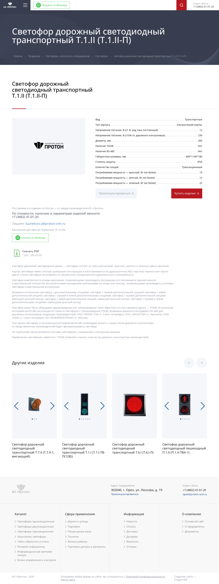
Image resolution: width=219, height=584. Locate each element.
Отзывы (131, 546)
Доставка (132, 531)
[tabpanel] (48, 145)
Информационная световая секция (34, 553)
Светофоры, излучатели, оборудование (68, 56)
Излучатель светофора (31, 536)
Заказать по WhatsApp (33, 237)
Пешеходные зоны (79, 531)
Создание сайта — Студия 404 (185, 578)
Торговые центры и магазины (86, 546)
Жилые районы (77, 541)
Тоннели (73, 536)
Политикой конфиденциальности (145, 576)
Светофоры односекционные (35, 521)
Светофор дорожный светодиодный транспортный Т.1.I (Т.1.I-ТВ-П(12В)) (83, 450)
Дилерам (132, 536)
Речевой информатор (31, 546)
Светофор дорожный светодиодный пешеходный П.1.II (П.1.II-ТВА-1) (184, 448)
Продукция (34, 56)
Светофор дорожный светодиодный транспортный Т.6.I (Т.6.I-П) (133, 448)
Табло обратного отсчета (33, 541)
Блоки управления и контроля (36, 560)
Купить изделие (185, 193)
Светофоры (102, 56)
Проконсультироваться (114, 193)
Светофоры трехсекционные (35, 531)
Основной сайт (194, 521)
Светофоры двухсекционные (35, 526)
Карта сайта (68, 579)
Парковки (74, 526)
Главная (18, 56)
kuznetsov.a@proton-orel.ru (45, 223)
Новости (131, 521)
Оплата (131, 526)
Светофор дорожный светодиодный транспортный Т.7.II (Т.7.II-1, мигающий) (33, 450)
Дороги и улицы (78, 521)
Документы (192, 531)
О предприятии (194, 526)
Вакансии (132, 541)
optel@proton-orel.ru (195, 494)
